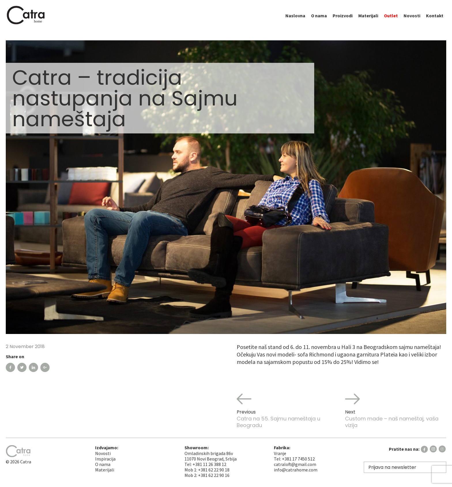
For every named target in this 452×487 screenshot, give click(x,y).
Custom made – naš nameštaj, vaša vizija (395, 410)
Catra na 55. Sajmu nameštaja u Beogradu (287, 410)
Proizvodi (343, 20)
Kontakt (434, 20)
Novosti (412, 20)
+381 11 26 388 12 (209, 464)
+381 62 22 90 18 (213, 470)
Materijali (368, 20)
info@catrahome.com (295, 470)
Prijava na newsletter (392, 467)
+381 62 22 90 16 (213, 475)
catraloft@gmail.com (295, 464)
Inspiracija (105, 459)
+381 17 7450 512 (298, 459)
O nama (319, 20)
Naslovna (295, 20)
